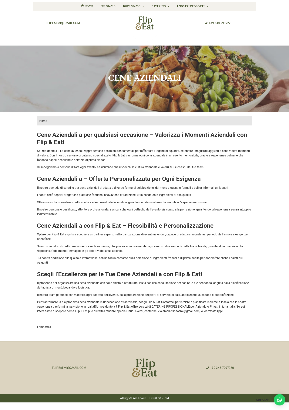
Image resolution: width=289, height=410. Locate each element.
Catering (160, 6)
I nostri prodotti (192, 6)
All (122, 398)
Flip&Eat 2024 (159, 398)
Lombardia (44, 327)
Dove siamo (133, 6)
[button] (279, 399)
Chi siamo (108, 6)
